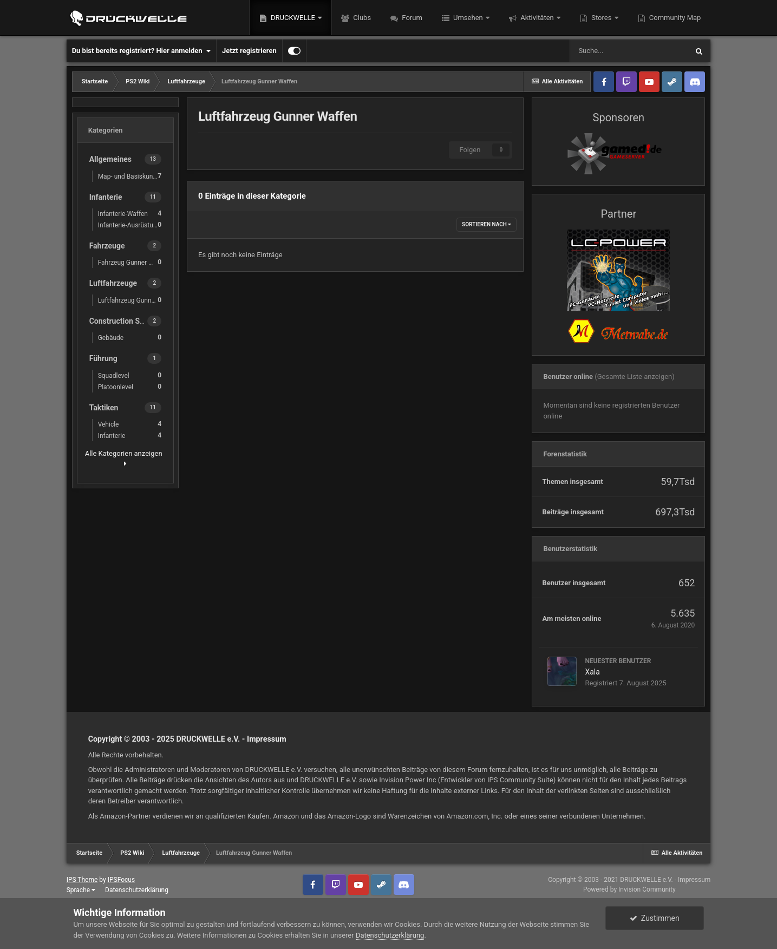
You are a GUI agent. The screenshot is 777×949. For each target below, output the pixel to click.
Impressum (266, 739)
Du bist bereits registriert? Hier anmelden (141, 51)
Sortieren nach (486, 224)
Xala (592, 671)
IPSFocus (121, 879)
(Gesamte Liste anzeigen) (635, 376)
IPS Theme (82, 879)
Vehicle (129, 424)
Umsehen (468, 18)
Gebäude (129, 337)
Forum (411, 18)
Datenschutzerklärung (136, 890)
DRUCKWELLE (293, 18)
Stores (601, 18)
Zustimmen (655, 918)
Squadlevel (129, 375)
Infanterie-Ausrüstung (129, 225)
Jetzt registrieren (249, 51)
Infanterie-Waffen (129, 213)
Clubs (361, 18)
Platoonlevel (129, 386)
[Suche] (629, 51)
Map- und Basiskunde (129, 176)
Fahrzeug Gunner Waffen (132, 262)
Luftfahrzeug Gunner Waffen (132, 300)
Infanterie (129, 435)
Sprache (81, 890)
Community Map (674, 18)
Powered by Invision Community (629, 889)
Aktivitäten (537, 18)
